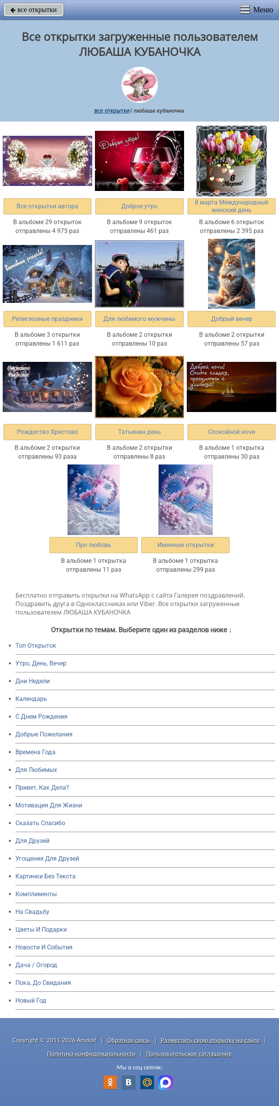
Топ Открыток (35, 645)
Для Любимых (36, 769)
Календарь (31, 698)
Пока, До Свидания (43, 982)
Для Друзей (32, 840)
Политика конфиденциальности (91, 1054)
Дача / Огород (36, 965)
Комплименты (36, 894)
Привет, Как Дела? (42, 787)
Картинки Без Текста (45, 876)
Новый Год (30, 1000)
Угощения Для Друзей (47, 858)
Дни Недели (32, 681)
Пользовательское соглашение (189, 1054)
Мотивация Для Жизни (48, 805)
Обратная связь (128, 1040)
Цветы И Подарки (41, 929)
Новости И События (44, 947)
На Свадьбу (32, 911)
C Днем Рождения (41, 716)
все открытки (33, 10)
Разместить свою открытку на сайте (210, 1040)
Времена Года (35, 752)
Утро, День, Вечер (40, 663)
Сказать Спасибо (40, 823)
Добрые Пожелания (44, 734)
